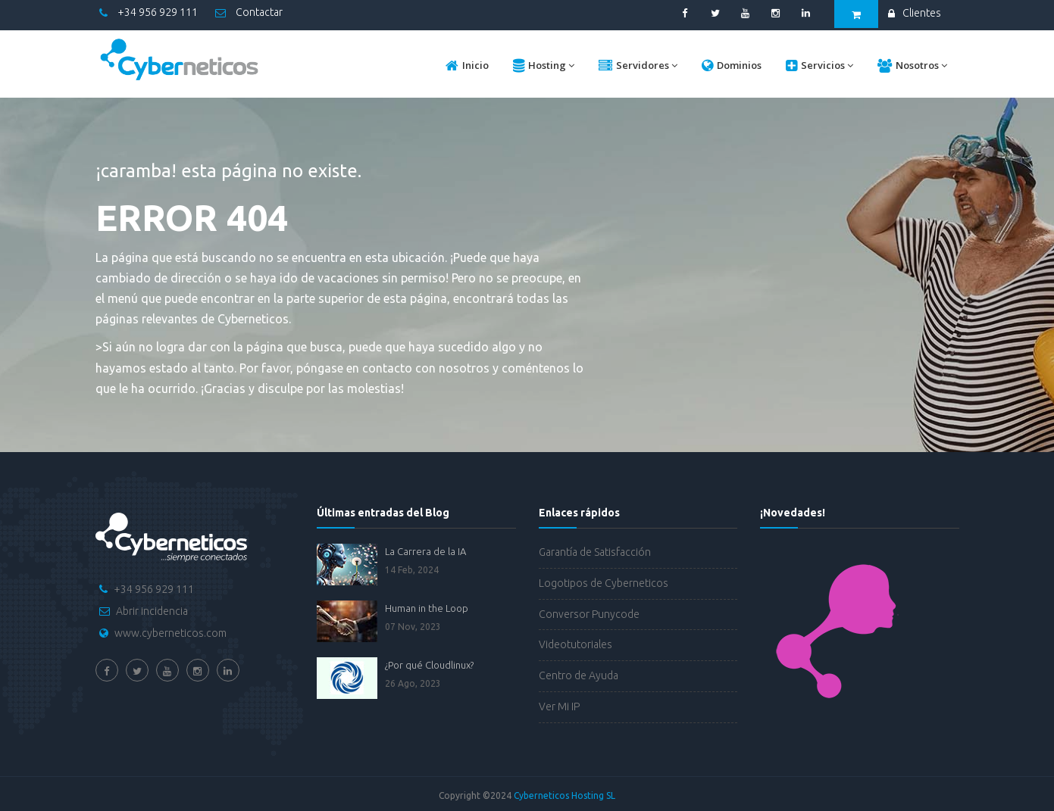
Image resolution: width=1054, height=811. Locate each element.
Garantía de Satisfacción (595, 552)
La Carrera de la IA (425, 551)
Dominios (732, 65)
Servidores (638, 65)
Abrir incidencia (152, 611)
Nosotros (912, 65)
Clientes (914, 13)
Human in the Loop (426, 608)
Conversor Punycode (589, 614)
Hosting (543, 65)
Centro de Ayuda (578, 675)
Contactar (249, 12)
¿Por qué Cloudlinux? (429, 665)
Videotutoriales (575, 644)
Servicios (819, 65)
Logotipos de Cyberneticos (603, 583)
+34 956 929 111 (148, 12)
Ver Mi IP (559, 706)
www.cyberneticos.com (170, 633)
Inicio (467, 65)
